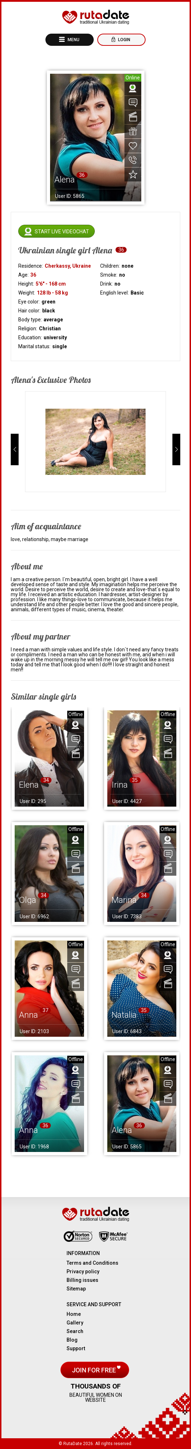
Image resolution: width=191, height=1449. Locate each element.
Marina (124, 900)
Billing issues (82, 1280)
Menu (73, 39)
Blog (72, 1340)
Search (75, 1331)
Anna (28, 1015)
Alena (122, 1130)
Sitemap (76, 1289)
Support (76, 1348)
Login (123, 39)
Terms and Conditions (92, 1263)
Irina (120, 785)
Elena (29, 785)
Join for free (94, 1370)
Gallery (75, 1323)
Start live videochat (62, 231)
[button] (15, 449)
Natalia (124, 1015)
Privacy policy (83, 1271)
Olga (27, 900)
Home (74, 1314)
